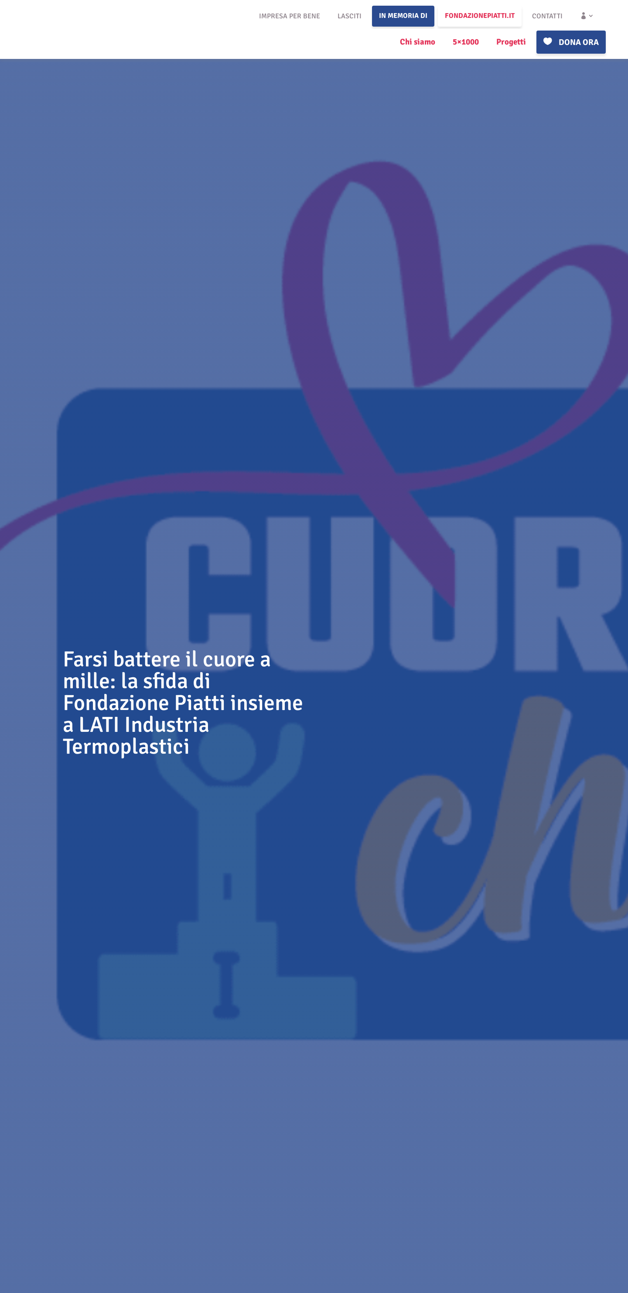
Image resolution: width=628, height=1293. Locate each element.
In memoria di (403, 15)
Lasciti (350, 16)
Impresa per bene (289, 16)
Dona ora (579, 42)
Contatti (547, 16)
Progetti (511, 42)
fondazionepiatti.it (480, 15)
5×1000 (466, 42)
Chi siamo (417, 42)
